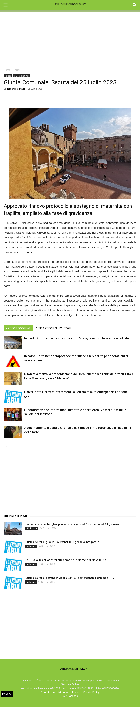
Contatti (46, 692)
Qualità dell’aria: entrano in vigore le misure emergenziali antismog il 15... (70, 577)
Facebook (73, 695)
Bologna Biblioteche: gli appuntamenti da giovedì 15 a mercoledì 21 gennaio (72, 524)
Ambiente (31, 546)
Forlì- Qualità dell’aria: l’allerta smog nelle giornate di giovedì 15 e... (67, 559)
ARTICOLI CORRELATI (18, 328)
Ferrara (18, 69)
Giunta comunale (21, 75)
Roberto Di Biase (16, 88)
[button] (135, 5)
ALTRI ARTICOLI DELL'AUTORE (53, 328)
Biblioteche (32, 528)
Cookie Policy (91, 692)
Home (7, 69)
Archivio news (61, 692)
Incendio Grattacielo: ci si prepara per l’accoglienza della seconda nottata (76, 338)
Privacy (76, 692)
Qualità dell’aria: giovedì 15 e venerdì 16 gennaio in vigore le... (63, 542)
